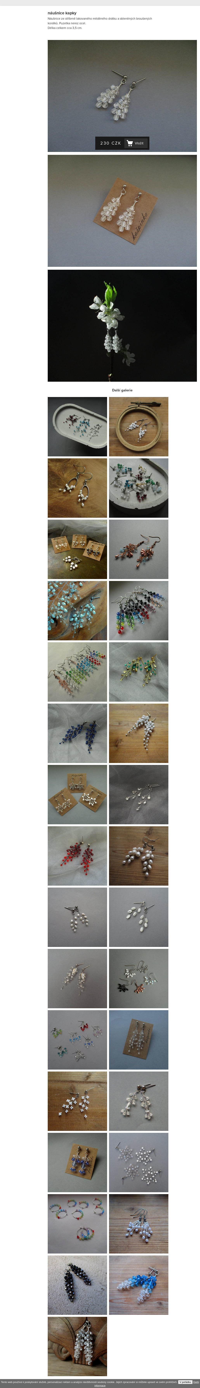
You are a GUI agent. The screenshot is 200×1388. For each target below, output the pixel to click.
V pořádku (185, 1382)
